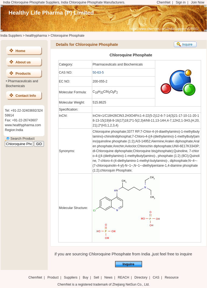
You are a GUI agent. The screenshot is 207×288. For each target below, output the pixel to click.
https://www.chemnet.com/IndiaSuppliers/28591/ (163, 29)
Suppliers (70, 277)
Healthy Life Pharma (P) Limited (51, 12)
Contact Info (26, 96)
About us (23, 62)
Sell (96, 277)
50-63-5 (98, 72)
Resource (171, 277)
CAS (156, 277)
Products (23, 73)
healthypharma (36, 35)
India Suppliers (11, 35)
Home (20, 51)
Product (53, 277)
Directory (140, 277)
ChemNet (164, 2)
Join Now (197, 2)
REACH (123, 277)
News (108, 277)
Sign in (181, 2)
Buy (85, 277)
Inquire (128, 264)
